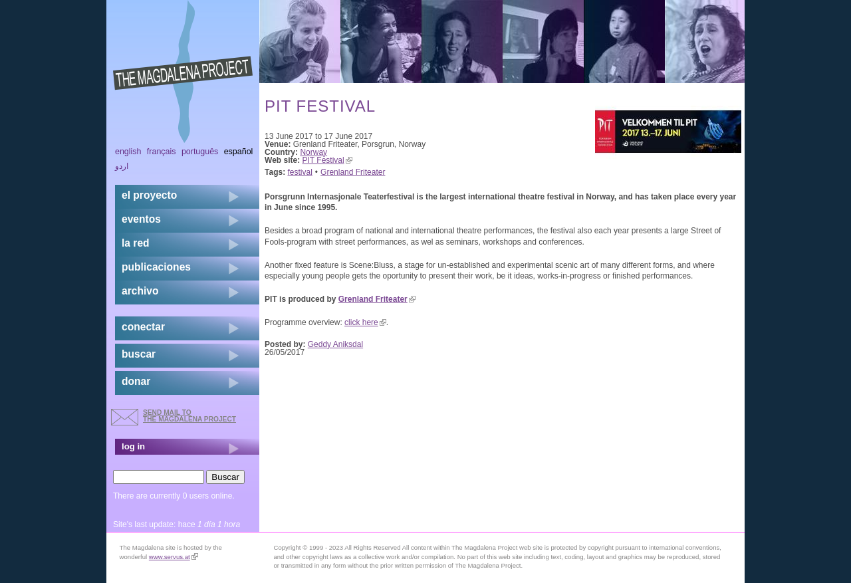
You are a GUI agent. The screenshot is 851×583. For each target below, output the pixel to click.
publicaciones (156, 267)
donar (136, 381)
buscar (139, 354)
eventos (141, 219)
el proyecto (149, 195)
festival (300, 172)
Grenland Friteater (352, 172)
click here (365, 322)
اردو (121, 166)
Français (161, 151)
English (128, 151)
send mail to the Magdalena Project (189, 416)
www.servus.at (173, 556)
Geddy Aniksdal (335, 344)
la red (136, 243)
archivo (140, 290)
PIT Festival (327, 160)
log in (133, 446)
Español (238, 151)
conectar (143, 326)
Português (200, 151)
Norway (313, 152)
